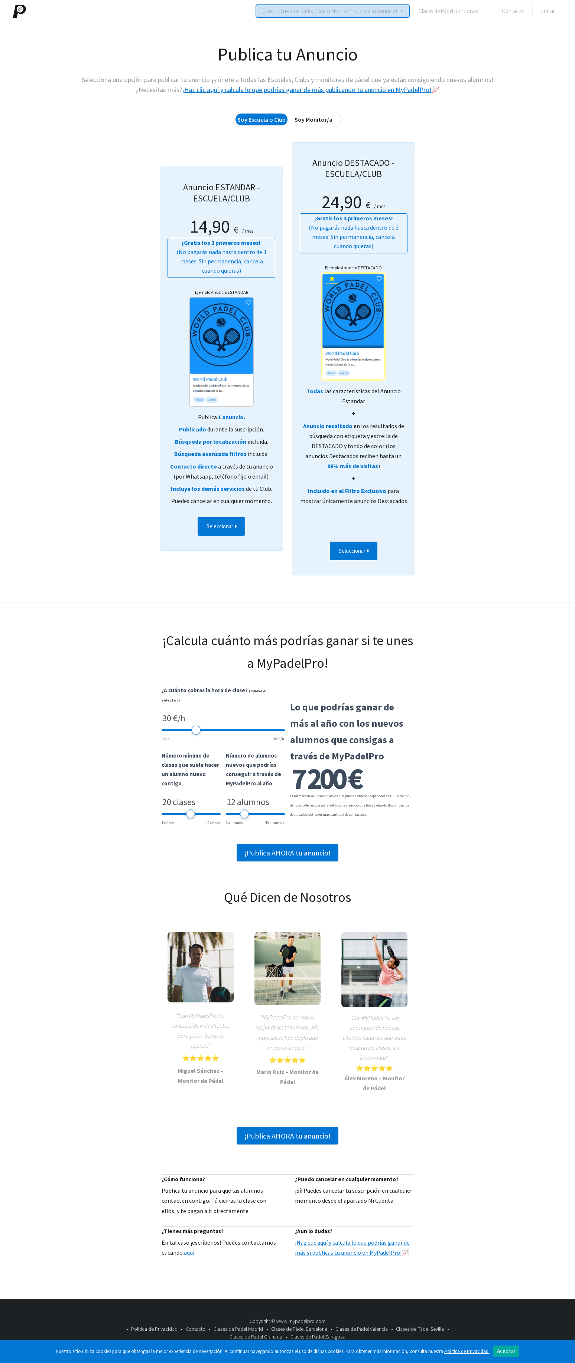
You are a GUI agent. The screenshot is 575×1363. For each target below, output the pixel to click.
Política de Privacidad (154, 1329)
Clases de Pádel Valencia (361, 1329)
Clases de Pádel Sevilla (420, 1329)
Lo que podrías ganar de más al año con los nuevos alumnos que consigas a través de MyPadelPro (346, 731)
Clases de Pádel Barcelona (299, 1329)
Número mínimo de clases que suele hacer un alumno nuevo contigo (190, 769)
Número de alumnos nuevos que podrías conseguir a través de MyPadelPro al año (253, 769)
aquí (189, 1252)
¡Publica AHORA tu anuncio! (287, 852)
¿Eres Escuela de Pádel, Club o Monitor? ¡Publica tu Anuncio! (330, 10)
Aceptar (506, 1350)
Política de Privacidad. (467, 1351)
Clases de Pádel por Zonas (448, 10)
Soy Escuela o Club (261, 119)
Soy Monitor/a (313, 119)
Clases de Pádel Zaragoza (317, 1336)
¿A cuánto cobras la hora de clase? (214, 695)
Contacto (512, 10)
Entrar (548, 10)
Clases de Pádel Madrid (238, 1329)
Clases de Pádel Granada (256, 1336)
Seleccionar (220, 526)
